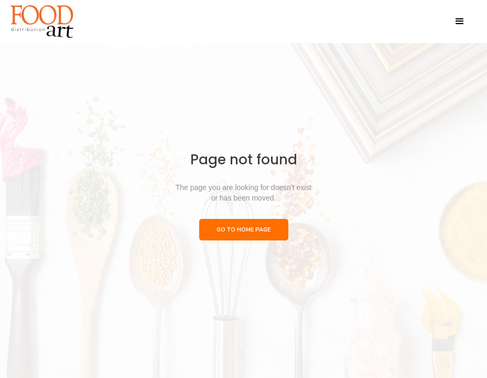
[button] (460, 21)
